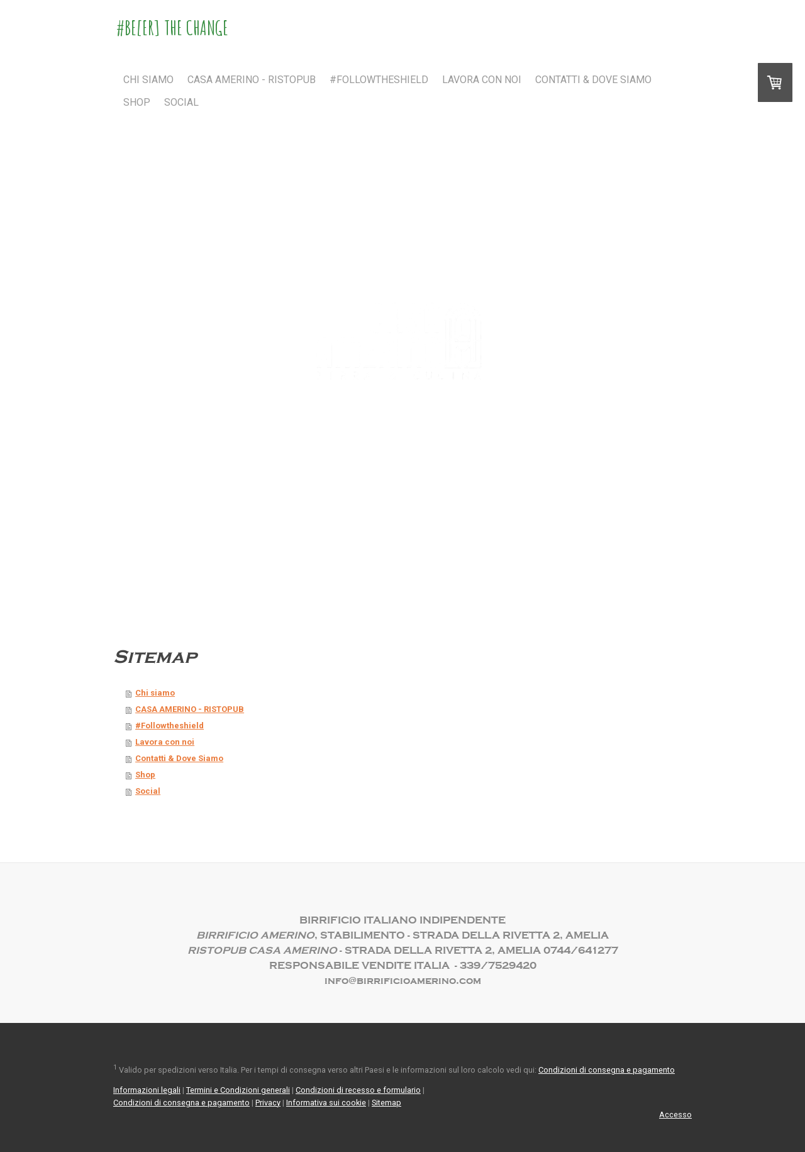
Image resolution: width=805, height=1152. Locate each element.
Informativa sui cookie (326, 1102)
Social (181, 102)
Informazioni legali (146, 1090)
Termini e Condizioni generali (238, 1090)
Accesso (675, 1114)
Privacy (267, 1102)
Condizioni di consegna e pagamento (606, 1070)
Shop (136, 102)
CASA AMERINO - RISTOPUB (251, 80)
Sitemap (386, 1102)
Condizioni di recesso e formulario (358, 1090)
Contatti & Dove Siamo (593, 80)
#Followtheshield (379, 80)
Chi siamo (148, 80)
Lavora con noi (481, 80)
